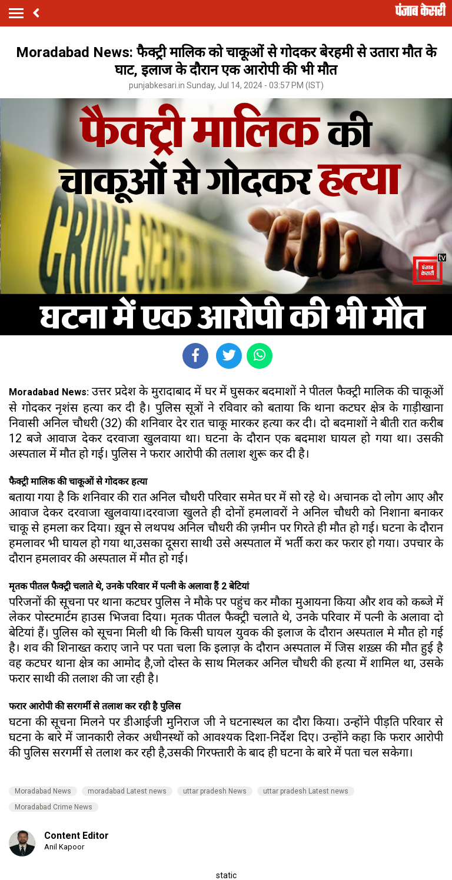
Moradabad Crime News (53, 807)
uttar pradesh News (215, 791)
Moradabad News (43, 791)
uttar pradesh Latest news (305, 791)
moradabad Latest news (127, 791)
